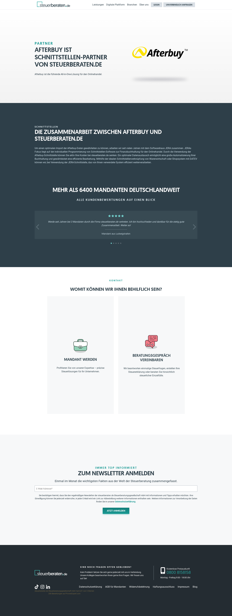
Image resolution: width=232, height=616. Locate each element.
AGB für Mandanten (115, 586)
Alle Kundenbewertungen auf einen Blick (116, 200)
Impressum (183, 586)
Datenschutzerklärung (125, 501)
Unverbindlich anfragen (179, 4)
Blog (195, 586)
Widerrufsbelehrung (139, 586)
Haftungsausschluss (163, 586)
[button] (38, 226)
